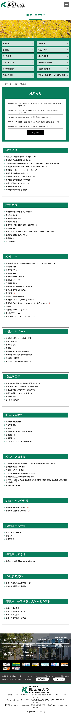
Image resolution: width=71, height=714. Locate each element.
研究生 (8, 428)
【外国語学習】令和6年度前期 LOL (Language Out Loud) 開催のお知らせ (33, 163)
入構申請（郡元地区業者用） (10, 654)
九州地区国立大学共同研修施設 (17, 351)
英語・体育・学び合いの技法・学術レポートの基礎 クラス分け (30, 232)
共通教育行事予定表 (13, 218)
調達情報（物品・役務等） (43, 646)
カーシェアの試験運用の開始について (20, 361)
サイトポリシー (33, 676)
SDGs (40, 654)
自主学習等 (7, 56)
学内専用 (41, 679)
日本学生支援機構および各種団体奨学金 (21, 473)
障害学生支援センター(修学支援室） (19, 338)
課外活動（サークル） (14, 280)
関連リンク (49, 676)
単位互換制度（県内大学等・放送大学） (21, 390)
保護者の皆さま (44, 69)
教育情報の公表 (44, 639)
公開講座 (10, 435)
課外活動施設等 (11, 283)
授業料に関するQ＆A (14, 485)
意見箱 (8, 348)
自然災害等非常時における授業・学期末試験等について (26, 167)
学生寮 (8, 306)
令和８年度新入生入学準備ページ (18, 586)
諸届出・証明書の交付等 (15, 277)
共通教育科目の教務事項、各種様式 (19, 212)
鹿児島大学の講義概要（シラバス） (19, 160)
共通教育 (41, 43)
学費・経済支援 (8, 62)
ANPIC (58, 679)
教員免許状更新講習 (13, 422)
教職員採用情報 (10, 646)
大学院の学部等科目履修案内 (16, 190)
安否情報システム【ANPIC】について (20, 300)
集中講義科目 (11, 228)
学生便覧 (10, 293)
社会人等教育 (43, 56)
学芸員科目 (10, 238)
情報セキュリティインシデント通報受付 (16, 679)
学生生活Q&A (11, 273)
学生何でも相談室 (12, 358)
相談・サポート (44, 50)
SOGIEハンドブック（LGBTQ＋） (20, 316)
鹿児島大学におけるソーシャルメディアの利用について (28, 303)
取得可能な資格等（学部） (17, 507)
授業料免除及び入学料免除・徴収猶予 (20, 477)
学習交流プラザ (11, 270)
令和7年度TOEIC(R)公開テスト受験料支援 (22, 386)
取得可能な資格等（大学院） (18, 511)
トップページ (7, 84)
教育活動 (6, 43)
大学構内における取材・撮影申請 (27, 654)
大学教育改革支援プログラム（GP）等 (20, 176)
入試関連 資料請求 (10, 639)
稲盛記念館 (10, 539)
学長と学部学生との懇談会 (16, 290)
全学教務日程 (11, 267)
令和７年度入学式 (12, 615)
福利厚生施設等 (8, 69)
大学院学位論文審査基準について (18, 173)
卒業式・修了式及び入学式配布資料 (51, 75)
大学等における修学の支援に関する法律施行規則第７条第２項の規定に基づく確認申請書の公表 (36, 481)
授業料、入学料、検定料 (15, 470)
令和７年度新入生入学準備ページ (18, 583)
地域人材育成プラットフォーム (17, 183)
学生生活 (6, 50)
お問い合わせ (11, 345)
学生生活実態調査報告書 (15, 296)
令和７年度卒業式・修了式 (16, 611)
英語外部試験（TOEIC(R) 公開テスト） (22, 393)
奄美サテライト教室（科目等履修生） (20, 432)
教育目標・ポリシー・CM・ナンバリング (21, 170)
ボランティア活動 (12, 400)
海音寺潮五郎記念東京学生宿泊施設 (19, 355)
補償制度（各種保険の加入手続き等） (20, 286)
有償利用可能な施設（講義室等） (27, 646)
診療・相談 (11, 342)
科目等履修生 (11, 241)
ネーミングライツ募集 (27, 639)
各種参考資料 (8, 75)
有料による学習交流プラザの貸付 (18, 180)
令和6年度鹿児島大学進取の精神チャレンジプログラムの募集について (32, 263)
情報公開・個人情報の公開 (12, 676)
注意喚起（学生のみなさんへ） (17, 310)
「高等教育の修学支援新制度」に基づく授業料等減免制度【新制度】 (31, 463)
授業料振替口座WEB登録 (15, 467)
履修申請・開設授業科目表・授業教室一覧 (21, 225)
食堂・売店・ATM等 (13, 532)
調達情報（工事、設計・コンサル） (61, 646)
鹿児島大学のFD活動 (13, 186)
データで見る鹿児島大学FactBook (61, 639)
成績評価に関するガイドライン (17, 235)
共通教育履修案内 (12, 222)
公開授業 (10, 438)
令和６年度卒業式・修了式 (16, 618)
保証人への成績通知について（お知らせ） (21, 157)
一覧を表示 (34, 133)
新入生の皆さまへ (12, 215)
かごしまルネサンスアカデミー (19, 442)
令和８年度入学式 (12, 608)
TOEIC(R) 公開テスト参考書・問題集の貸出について (26, 383)
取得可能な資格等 (45, 62)
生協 (9, 536)
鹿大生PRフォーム (13, 313)
